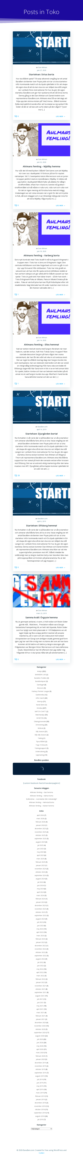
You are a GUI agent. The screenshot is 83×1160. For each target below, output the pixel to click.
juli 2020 (40, 1039)
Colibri (41, 1153)
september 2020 (40, 1032)
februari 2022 (40, 979)
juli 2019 (40, 1079)
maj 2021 (40, 1006)
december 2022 (40, 946)
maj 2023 (40, 929)
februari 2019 (40, 1096)
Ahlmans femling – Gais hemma (41, 792)
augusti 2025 (40, 842)
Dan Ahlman (42, 67)
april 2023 (39, 932)
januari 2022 (40, 982)
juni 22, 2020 (41, 162)
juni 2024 (40, 885)
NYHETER (39, 718)
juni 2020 (40, 1042)
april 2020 (39, 1049)
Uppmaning (40, 755)
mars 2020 (40, 1053)
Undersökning (40, 751)
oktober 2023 (40, 912)
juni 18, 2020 (41, 251)
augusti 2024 (40, 879)
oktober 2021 (40, 989)
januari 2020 (40, 1059)
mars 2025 (40, 859)
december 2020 (40, 1022)
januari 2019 (40, 1099)
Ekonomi (40, 688)
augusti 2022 (40, 959)
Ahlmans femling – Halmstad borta (41, 802)
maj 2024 (40, 889)
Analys (39, 671)
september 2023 (40, 915)
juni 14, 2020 (41, 340)
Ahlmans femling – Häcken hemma (41, 806)
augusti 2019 (39, 1076)
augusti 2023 (40, 919)
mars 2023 (40, 936)
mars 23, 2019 (41, 613)
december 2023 (40, 905)
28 (17, 475)
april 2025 (40, 855)
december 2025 (40, 828)
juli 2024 (40, 882)
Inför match (40, 698)
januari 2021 (40, 1019)
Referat (40, 728)
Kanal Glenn (40, 705)
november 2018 (40, 1106)
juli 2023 (40, 922)
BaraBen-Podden (40, 678)
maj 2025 (40, 852)
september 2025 (40, 838)
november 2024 (40, 869)
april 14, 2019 (41, 429)
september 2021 (40, 992)
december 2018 (40, 1103)
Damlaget (40, 685)
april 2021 (39, 1009)
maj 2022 (40, 969)
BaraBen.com (42, 427)
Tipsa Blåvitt (40, 741)
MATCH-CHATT (40, 711)
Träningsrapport (40, 748)
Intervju (40, 701)
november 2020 (40, 1026)
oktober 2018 (40, 1109)
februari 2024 (40, 899)
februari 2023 (40, 939)
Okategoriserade (40, 721)
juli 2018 (40, 1119)
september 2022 (40, 956)
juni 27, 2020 (41, 70)
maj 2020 (40, 1046)
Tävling (40, 738)
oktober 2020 (40, 1029)
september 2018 (40, 1113)
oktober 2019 (40, 1069)
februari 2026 (40, 822)
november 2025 (40, 832)
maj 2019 (40, 1086)
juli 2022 (40, 962)
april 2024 (40, 892)
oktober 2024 (40, 872)
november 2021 (40, 986)
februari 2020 (40, 1056)
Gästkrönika (40, 695)
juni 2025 (40, 849)
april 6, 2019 (41, 521)
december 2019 (40, 1063)
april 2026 (40, 815)
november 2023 (40, 909)
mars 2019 (40, 1093)
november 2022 (40, 949)
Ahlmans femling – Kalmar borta (41, 796)
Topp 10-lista (40, 745)
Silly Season (40, 731)
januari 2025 (40, 865)
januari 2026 (40, 825)
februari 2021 (40, 1016)
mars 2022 (40, 976)
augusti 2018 (39, 1116)
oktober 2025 (40, 835)
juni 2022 (40, 966)
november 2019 (40, 1066)
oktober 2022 (40, 952)
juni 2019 (40, 1083)
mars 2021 (40, 1012)
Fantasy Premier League (40, 691)
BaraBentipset (40, 681)
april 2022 (39, 972)
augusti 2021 (39, 996)
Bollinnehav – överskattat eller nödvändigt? (41, 799)
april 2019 (39, 1089)
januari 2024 (40, 902)
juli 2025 (40, 845)
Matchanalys (39, 715)
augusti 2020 (39, 1036)
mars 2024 (40, 895)
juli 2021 (40, 999)
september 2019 (40, 1073)
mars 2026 (40, 818)
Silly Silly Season (40, 735)
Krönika (39, 708)
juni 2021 (40, 1002)
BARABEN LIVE (40, 675)
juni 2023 (40, 926)
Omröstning (40, 725)
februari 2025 (40, 862)
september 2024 (40, 875)
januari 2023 (40, 942)
